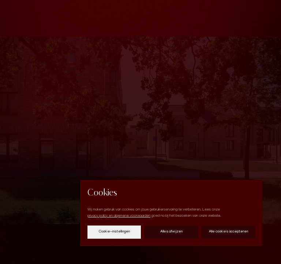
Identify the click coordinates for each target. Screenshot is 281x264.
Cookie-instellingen (114, 232)
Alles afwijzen (171, 232)
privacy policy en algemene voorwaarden (118, 216)
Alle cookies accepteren (228, 232)
